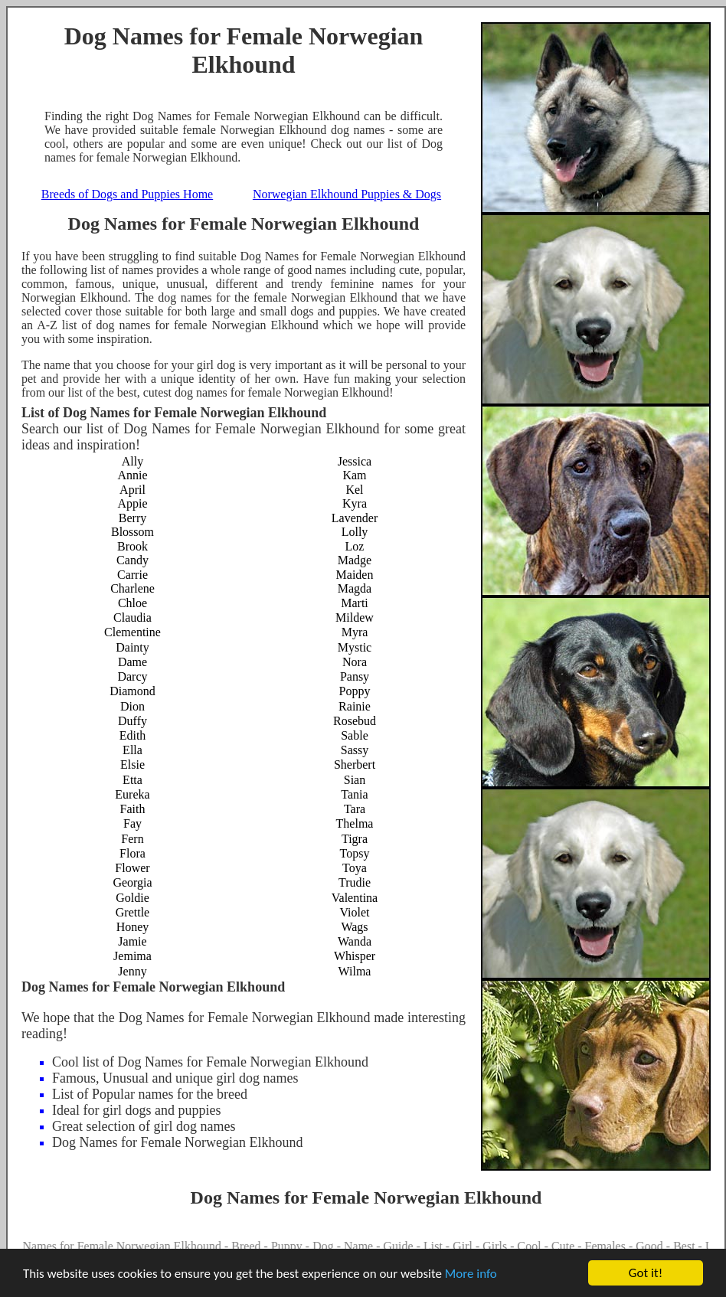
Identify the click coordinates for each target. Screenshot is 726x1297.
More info (471, 1274)
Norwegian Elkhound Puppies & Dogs (347, 194)
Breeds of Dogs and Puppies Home (127, 194)
